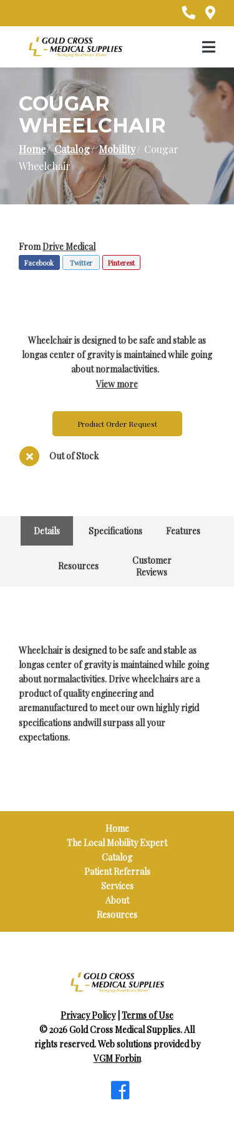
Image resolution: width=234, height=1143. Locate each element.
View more (117, 384)
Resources (78, 566)
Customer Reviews (152, 566)
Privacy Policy (88, 1015)
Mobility (117, 149)
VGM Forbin (117, 1058)
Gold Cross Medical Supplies (124, 1030)
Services (117, 886)
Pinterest (121, 262)
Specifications (115, 531)
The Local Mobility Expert (117, 843)
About (117, 900)
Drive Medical (68, 246)
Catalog (72, 149)
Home (32, 149)
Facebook (39, 262)
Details (47, 531)
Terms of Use (147, 1015)
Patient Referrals (117, 871)
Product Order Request (117, 424)
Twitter (81, 262)
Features (183, 531)
